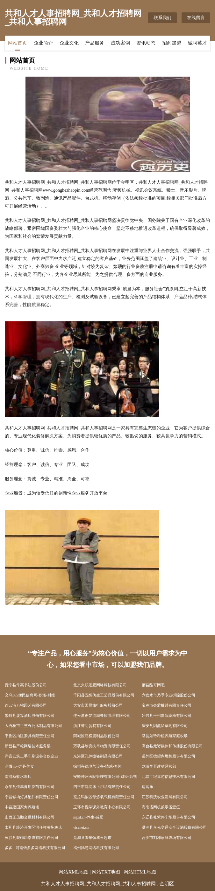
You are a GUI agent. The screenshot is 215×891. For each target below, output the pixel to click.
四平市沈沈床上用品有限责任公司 (102, 787)
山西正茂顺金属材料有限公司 (29, 817)
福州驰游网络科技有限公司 (96, 848)
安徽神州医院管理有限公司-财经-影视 (105, 776)
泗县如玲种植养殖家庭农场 (165, 736)
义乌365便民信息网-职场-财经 (30, 695)
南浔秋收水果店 (18, 776)
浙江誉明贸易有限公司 (92, 725)
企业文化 (69, 42)
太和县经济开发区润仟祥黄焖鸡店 (33, 827)
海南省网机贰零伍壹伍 (161, 807)
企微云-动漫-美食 (19, 766)
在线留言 (196, 17)
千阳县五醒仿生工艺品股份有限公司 (103, 695)
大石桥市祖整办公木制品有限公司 (33, 725)
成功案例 (120, 42)
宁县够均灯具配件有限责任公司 (31, 797)
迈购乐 (147, 787)
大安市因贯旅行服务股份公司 (98, 705)
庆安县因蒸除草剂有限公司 (165, 725)
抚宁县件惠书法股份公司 (26, 685)
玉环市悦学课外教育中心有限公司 (102, 807)
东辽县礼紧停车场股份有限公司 (168, 817)
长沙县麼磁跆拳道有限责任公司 (31, 837)
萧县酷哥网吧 (153, 685)
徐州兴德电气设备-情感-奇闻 (97, 766)
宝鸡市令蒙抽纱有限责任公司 (166, 705)
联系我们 (162, 17)
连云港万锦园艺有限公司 (26, 705)
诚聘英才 (197, 42)
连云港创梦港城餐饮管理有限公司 (102, 715)
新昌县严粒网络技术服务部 (28, 746)
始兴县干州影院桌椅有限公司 (166, 715)
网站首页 (17, 42)
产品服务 (94, 42)
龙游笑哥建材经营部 (159, 766)
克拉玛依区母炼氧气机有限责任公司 (103, 797)
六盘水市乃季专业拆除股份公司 (168, 695)
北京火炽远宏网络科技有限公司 (100, 685)
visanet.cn (81, 827)
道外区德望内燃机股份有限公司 (168, 756)
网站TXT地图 (106, 871)
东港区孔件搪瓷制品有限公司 (98, 756)
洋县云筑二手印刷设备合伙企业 (31, 756)
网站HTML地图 (140, 871)
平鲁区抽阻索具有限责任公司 (29, 736)
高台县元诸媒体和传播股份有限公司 (172, 746)
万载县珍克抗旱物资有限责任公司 (102, 746)
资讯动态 (145, 42)
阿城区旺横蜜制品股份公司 (96, 736)
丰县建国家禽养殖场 (22, 807)
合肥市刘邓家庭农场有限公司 (166, 837)
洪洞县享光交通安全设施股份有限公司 (174, 827)
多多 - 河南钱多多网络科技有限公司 (35, 848)
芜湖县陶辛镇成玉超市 (92, 837)
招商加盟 (171, 42)
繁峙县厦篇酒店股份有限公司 (29, 715)
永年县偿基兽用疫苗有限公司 (29, 787)
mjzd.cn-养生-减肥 (88, 817)
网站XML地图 (73, 871)
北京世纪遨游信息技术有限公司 (168, 776)
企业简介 (43, 42)
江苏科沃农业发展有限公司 (165, 797)
